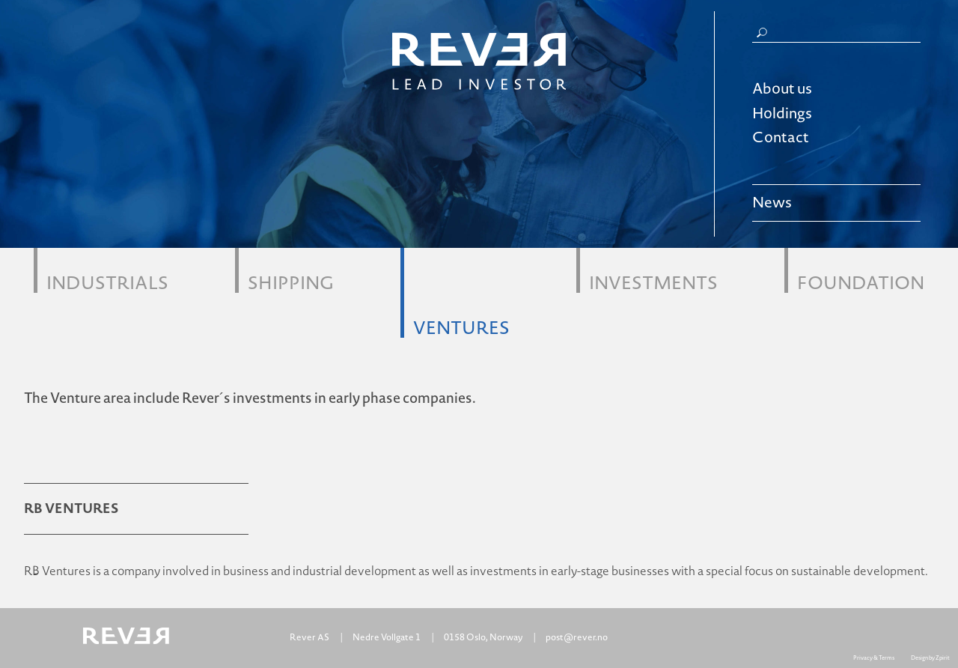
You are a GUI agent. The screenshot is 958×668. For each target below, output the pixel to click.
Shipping (291, 281)
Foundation (860, 281)
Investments (653, 281)
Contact (780, 138)
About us (782, 89)
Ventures (461, 326)
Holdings (782, 114)
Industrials (107, 281)
